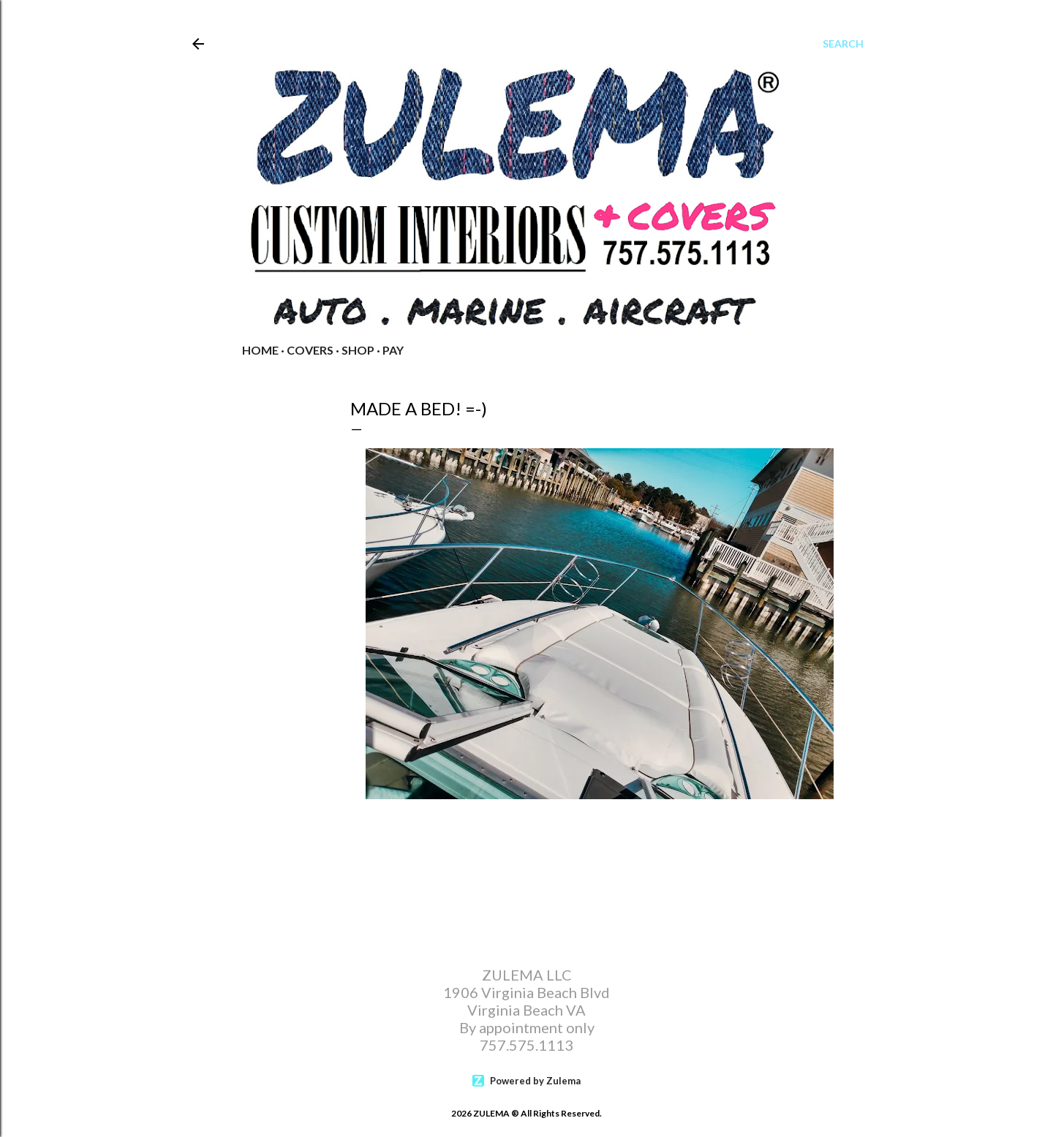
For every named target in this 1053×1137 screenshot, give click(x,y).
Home (260, 350)
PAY (393, 350)
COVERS (310, 350)
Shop (357, 350)
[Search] (843, 43)
